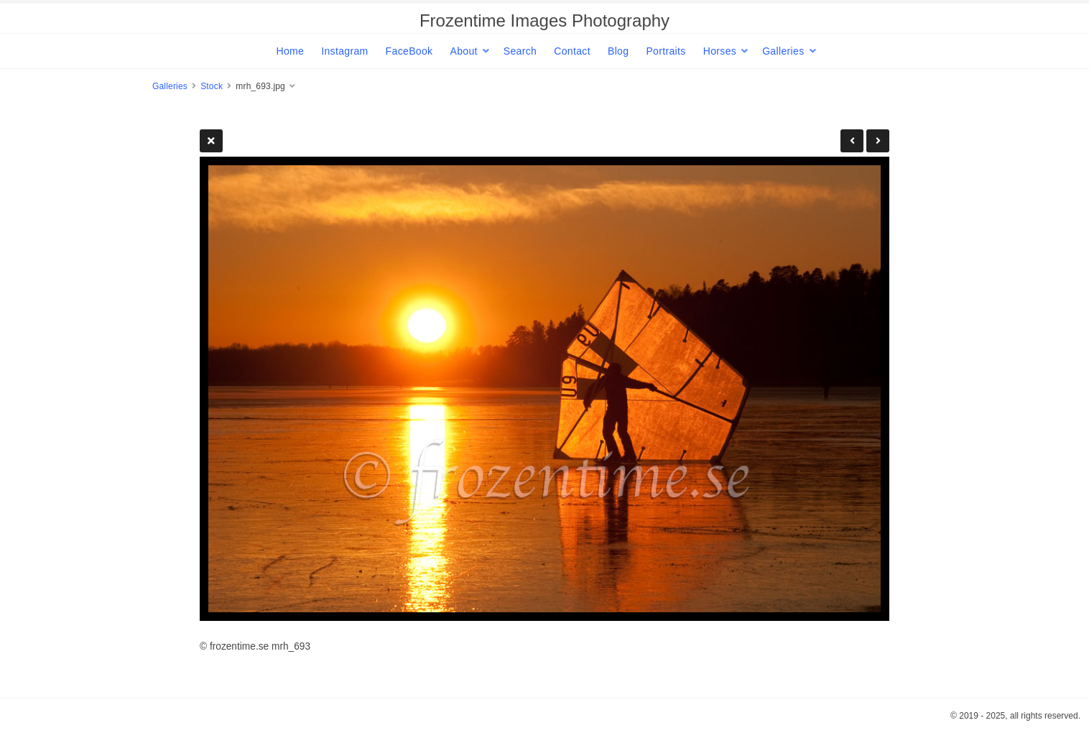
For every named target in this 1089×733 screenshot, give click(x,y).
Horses (719, 51)
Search (520, 51)
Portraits (665, 51)
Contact (572, 51)
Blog (618, 51)
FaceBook (409, 51)
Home (290, 51)
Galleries (783, 51)
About (463, 51)
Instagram (344, 51)
